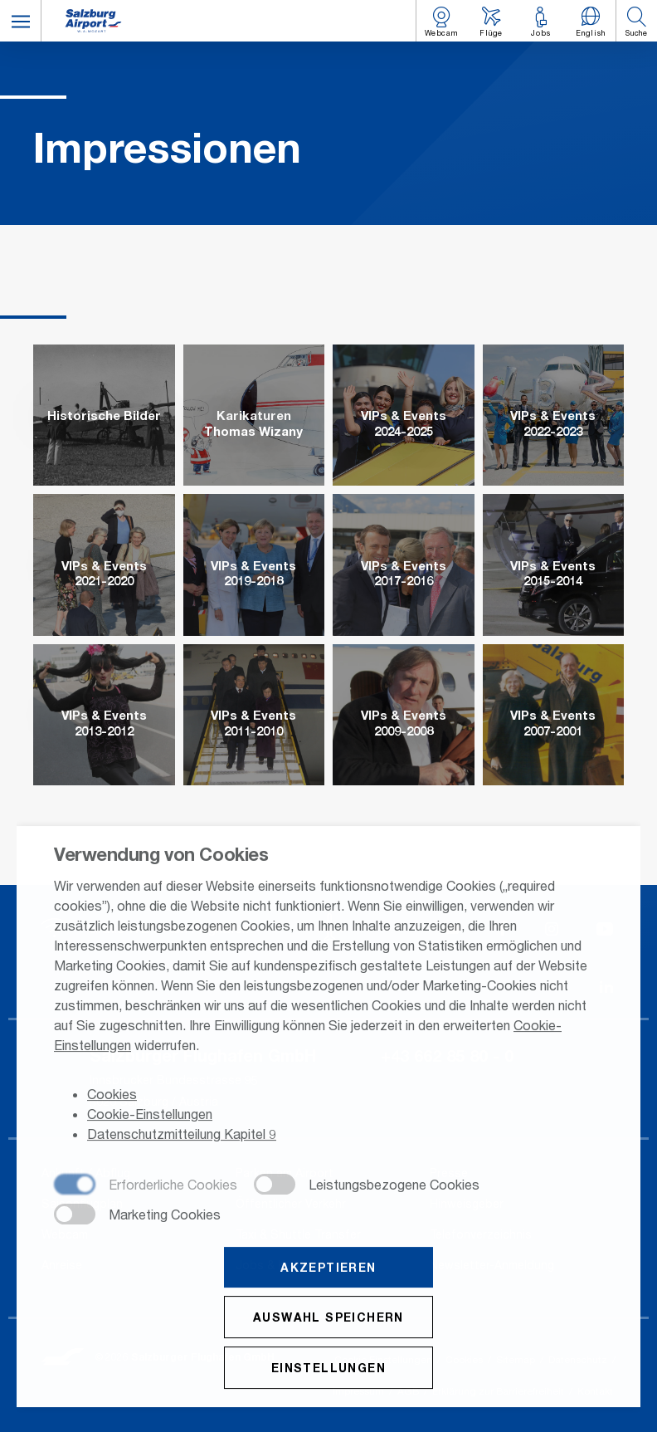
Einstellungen (328, 1368)
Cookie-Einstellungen (149, 1115)
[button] (20, 21)
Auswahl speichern (328, 1318)
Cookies (112, 1095)
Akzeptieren (328, 1268)
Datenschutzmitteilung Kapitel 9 (181, 1135)
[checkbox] (145, 1186)
